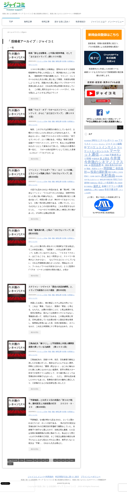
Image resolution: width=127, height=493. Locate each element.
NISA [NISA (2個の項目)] (116, 140)
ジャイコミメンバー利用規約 (40, 477)
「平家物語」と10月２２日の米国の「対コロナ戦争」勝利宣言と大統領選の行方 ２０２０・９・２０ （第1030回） (51, 403)
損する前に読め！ (62, 22)
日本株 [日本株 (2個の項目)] (92, 176)
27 (39, 460)
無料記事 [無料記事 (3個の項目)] (103, 179)
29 (47, 460)
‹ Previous (29, 460)
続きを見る (34, 99)
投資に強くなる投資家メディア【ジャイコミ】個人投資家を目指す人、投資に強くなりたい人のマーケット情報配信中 (63, 480)
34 (67, 460)
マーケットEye (42, 61)
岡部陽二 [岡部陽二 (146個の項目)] (109, 168)
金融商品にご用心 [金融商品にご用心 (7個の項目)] (91, 190)
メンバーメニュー (116, 22)
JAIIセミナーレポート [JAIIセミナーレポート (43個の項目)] (102, 140)
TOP (11, 22)
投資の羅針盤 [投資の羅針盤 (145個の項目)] (99, 171)
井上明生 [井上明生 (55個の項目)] (105, 158)
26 (35, 460)
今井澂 (64, 61)
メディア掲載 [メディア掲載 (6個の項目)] (104, 155)
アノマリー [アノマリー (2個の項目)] (94, 144)
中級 (49, 61)
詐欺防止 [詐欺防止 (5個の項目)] (89, 186)
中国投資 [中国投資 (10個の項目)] (95, 159)
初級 (53, 61)
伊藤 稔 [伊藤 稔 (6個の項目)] (87, 165)
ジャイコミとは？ (99, 22)
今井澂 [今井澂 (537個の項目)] (115, 158)
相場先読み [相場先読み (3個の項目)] (94, 183)
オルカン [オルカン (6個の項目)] (102, 144)
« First (21, 460)
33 (63, 460)
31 (55, 460)
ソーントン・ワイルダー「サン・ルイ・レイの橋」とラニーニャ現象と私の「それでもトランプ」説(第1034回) (51, 173)
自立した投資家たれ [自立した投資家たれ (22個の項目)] (107, 182)
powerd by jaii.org (63, 483)
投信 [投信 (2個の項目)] (88, 172)
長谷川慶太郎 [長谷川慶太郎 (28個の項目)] (111, 189)
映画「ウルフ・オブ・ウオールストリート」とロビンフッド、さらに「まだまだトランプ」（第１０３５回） (51, 113)
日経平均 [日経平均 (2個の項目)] (97, 176)
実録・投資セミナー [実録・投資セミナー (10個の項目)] (94, 169)
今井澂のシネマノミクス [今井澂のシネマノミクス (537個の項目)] (103, 162)
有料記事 (46, 22)
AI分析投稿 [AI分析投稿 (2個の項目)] (87, 140)
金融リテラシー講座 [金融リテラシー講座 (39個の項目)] (112, 186)
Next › (72, 460)
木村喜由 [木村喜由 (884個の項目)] (108, 175)
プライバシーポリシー (91, 477)
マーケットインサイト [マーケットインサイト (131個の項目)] (102, 147)
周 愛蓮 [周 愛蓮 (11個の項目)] (105, 165)
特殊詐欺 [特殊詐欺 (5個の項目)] (109, 179)
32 (59, 460)
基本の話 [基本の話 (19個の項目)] (113, 165)
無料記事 (28, 22)
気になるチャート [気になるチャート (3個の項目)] (93, 179)
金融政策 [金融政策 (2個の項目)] (101, 189)
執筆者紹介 (81, 22)
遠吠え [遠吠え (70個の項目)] (97, 186)
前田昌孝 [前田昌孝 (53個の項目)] (96, 165)
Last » (10, 463)
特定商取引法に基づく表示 (67, 477)
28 (43, 460)
